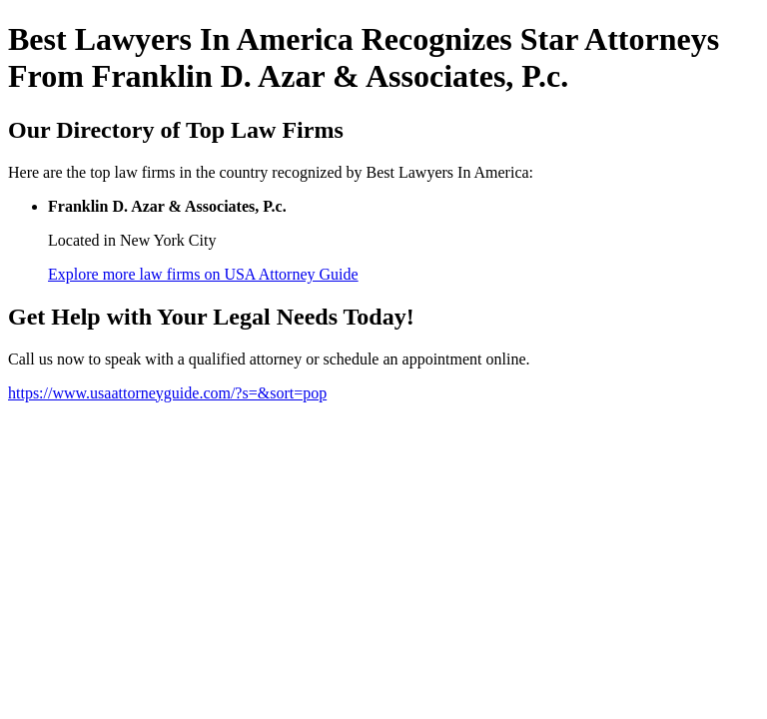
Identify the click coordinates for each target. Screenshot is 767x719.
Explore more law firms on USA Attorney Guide (203, 274)
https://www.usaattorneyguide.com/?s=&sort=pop (167, 392)
